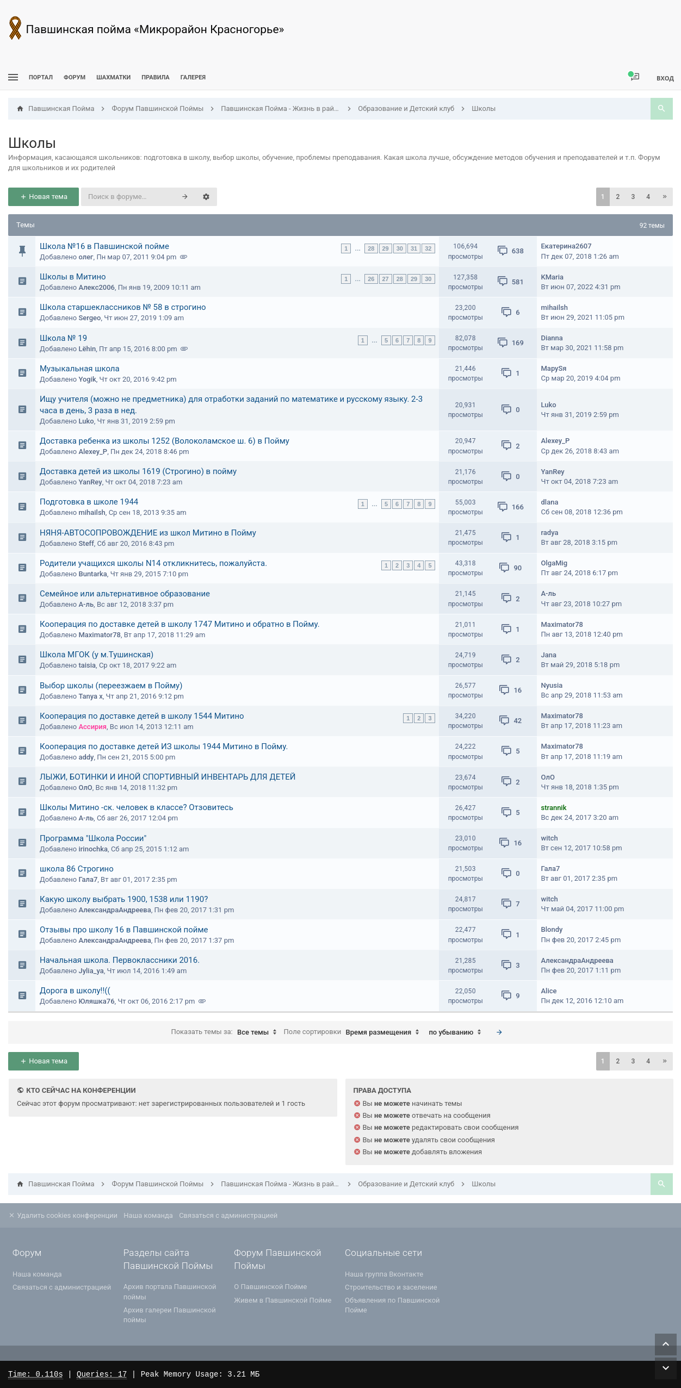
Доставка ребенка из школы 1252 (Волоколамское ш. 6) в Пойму (164, 441)
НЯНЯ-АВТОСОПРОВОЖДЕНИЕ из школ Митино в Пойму (148, 533)
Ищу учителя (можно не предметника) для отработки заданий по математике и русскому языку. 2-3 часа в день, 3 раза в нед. (231, 404)
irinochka (93, 849)
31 (414, 248)
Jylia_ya (90, 971)
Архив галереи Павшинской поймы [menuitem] (169, 1315)
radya (550, 532)
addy (86, 757)
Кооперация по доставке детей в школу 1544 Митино (142, 716)
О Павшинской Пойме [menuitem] (270, 1287)
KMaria (552, 277)
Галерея (193, 77)
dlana (550, 502)
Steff (86, 543)
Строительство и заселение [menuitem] (391, 1287)
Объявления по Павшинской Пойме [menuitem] (392, 1305)
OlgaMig (554, 563)
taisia (87, 665)
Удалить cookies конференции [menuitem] (62, 1215)
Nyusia (552, 685)
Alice (549, 991)
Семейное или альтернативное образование (125, 594)
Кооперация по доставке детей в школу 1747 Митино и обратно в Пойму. (180, 624)
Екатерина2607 (566, 246)
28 (371, 248)
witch (549, 838)
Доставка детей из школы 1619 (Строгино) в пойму (138, 471)
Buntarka (92, 574)
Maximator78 (99, 635)
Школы (32, 143)
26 (371, 279)
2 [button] (618, 197)
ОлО (85, 787)
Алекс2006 (96, 287)
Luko (86, 421)
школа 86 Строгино (77, 869)
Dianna (552, 338)
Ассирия (92, 727)
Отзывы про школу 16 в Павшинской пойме (124, 930)
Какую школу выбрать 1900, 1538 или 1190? (124, 899)
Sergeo (89, 318)
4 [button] (648, 197)
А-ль (86, 604)
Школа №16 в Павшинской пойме (104, 246)
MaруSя (554, 368)
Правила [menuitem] (155, 77)
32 (428, 248)
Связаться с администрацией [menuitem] (228, 1215)
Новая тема (43, 196)
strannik (554, 808)
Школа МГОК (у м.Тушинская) (96, 654)
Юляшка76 (96, 1001)
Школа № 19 (63, 338)
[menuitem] (113, 77)
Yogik (87, 379)
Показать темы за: (226, 1032)
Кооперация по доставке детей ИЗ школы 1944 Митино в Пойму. (164, 746)
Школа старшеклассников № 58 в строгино (123, 307)
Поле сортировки (354, 1032)
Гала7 (87, 879)
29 (385, 248)
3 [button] (633, 197)
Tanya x (90, 696)
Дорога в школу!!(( (75, 990)
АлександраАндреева (114, 910)
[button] (665, 197)
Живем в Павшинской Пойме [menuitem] (282, 1300)
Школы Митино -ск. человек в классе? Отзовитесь (136, 807)
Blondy (552, 929)
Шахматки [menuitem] (113, 77)
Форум (74, 77)
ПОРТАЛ (41, 77)
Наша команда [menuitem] (148, 1215)
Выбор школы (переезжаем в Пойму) (111, 685)
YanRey (90, 482)
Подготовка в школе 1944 (89, 502)
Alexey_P (92, 451)
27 (385, 279)
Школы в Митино (73, 277)
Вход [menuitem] (665, 78)
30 (400, 248)
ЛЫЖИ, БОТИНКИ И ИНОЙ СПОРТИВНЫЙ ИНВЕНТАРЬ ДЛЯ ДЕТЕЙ (168, 777)
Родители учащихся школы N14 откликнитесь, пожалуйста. (153, 563)
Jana (548, 655)
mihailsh (554, 307)
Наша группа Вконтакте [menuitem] (384, 1274)
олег (85, 257)
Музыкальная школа (80, 369)
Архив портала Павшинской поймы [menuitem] (169, 1291)
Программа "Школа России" (93, 838)
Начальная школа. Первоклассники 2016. (120, 960)
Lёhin (87, 349)
